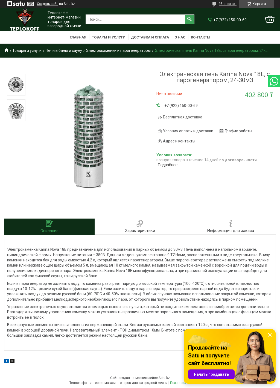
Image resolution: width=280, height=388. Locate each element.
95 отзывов (228, 4)
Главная (78, 37)
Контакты (200, 37)
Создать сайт (47, 4)
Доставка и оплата (150, 37)
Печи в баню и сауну (64, 50)
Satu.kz (164, 378)
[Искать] (189, 19)
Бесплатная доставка (182, 117)
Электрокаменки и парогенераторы (118, 50)
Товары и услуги (109, 37)
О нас (179, 37)
